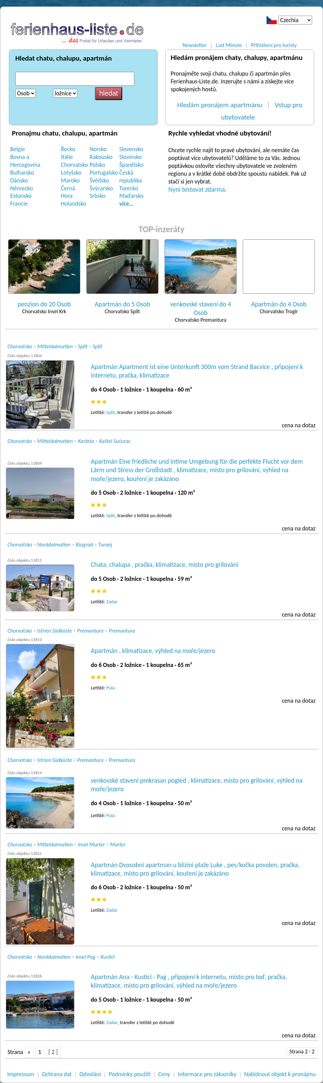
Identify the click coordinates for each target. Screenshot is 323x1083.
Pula (110, 688)
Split (82, 346)
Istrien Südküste (54, 630)
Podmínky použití (130, 1074)
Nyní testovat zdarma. (197, 189)
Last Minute (229, 45)
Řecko (68, 149)
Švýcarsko (101, 188)
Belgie (17, 149)
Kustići (108, 957)
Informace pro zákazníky (207, 1074)
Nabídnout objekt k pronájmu (280, 1074)
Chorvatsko (74, 165)
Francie (19, 203)
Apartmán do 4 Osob (279, 304)
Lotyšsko (71, 172)
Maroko (70, 180)
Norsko (97, 149)
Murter (117, 844)
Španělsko (131, 165)
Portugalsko (103, 172)
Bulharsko (22, 172)
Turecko (128, 188)
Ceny (164, 1074)
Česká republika (130, 176)
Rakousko (100, 157)
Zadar (112, 602)
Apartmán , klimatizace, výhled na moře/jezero (153, 651)
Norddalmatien (54, 544)
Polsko (97, 165)
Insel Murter (91, 844)
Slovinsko (130, 157)
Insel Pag (86, 957)
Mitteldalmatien (55, 346)
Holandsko (73, 203)
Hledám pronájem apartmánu (219, 104)
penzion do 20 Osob (44, 304)
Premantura (90, 630)
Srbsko (97, 196)
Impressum (20, 1074)
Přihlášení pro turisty (274, 45)
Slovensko (131, 149)
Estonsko (21, 196)
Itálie (67, 157)
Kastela (86, 441)
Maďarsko (131, 196)
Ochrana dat (57, 1074)
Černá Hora (68, 192)
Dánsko (19, 180)
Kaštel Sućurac (115, 441)
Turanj (105, 544)
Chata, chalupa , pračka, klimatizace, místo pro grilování (164, 565)
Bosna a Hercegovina (25, 161)
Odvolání (90, 1074)
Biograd (84, 544)
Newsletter (195, 45)
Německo (21, 188)
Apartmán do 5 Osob (122, 304)
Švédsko (99, 180)
